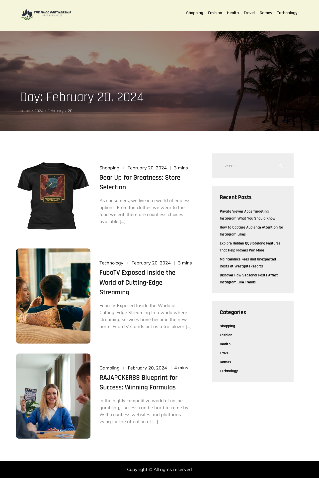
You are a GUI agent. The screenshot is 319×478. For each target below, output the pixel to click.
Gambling (109, 368)
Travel (249, 13)
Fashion (215, 13)
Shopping (194, 13)
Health (233, 13)
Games (266, 13)
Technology (287, 13)
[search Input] (255, 166)
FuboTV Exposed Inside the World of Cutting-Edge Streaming (137, 282)
